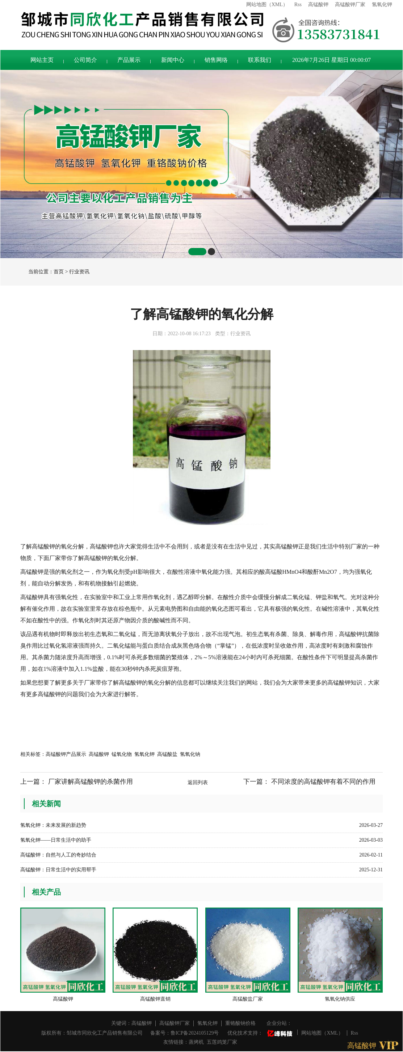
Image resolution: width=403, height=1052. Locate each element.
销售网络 (216, 60)
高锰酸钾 (318, 4)
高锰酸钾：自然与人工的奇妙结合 (58, 855)
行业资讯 (79, 271)
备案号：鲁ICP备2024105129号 (184, 1033)
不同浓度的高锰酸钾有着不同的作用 (323, 781)
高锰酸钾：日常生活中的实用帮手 (58, 869)
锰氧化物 (122, 754)
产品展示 (128, 60)
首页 (59, 271)
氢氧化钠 (190, 754)
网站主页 (42, 60)
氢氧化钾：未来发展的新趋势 (53, 825)
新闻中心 (172, 60)
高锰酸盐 (167, 754)
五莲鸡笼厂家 (222, 1042)
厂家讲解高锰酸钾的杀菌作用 (90, 781)
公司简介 (85, 60)
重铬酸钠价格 (240, 1023)
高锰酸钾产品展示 (66, 754)
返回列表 (198, 782)
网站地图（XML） (267, 4)
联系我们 (259, 60)
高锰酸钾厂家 (350, 4)
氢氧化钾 (382, 4)
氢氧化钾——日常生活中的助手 (55, 840)
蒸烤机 (196, 1042)
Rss (298, 4)
